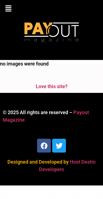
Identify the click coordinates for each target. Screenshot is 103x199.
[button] (51, 9)
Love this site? (52, 86)
